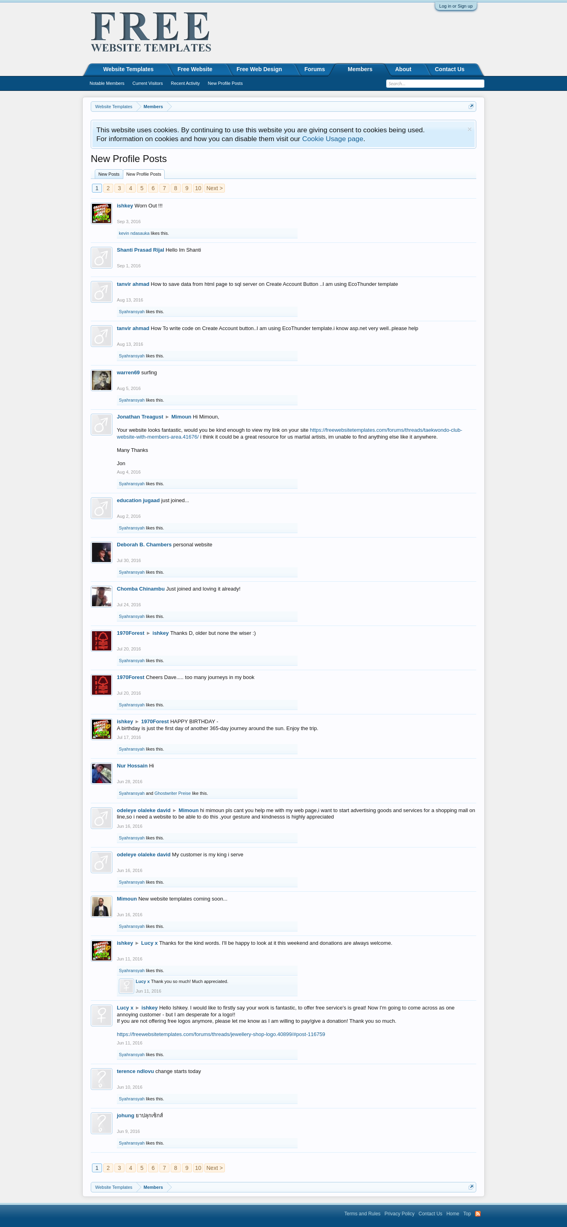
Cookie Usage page (332, 139)
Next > (214, 188)
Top (467, 1214)
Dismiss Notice (470, 129)
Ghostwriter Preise (173, 793)
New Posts (109, 174)
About (403, 69)
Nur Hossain (132, 766)
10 (198, 188)
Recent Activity (185, 83)
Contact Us (450, 69)
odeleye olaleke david (144, 810)
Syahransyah (132, 311)
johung (125, 1115)
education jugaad (138, 500)
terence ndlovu (135, 1071)
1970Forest (131, 633)
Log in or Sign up (456, 6)
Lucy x (149, 943)
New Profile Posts (143, 174)
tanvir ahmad (133, 284)
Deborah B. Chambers (144, 545)
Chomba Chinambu (141, 589)
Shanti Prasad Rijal (140, 250)
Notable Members (107, 83)
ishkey (125, 206)
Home (453, 1214)
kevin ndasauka (134, 233)
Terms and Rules (363, 1214)
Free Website (194, 69)
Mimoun (181, 417)
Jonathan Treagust (140, 417)
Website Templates (128, 69)
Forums (314, 69)
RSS (478, 1214)
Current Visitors (148, 83)
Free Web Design (259, 69)
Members (360, 69)
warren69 (128, 372)
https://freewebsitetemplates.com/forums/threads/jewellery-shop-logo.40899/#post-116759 (221, 1034)
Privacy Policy (400, 1214)
